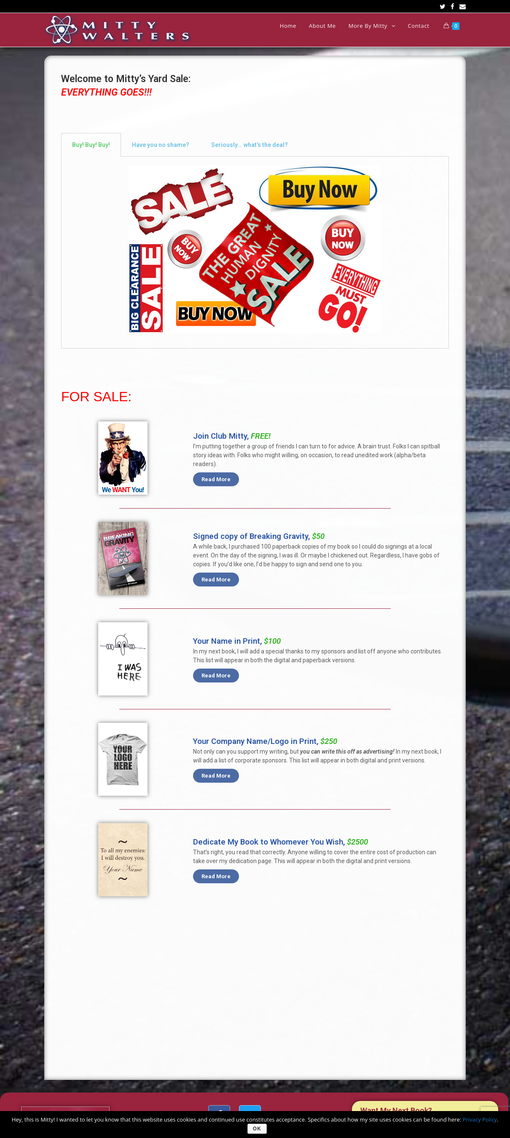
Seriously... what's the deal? (249, 144)
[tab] (91, 145)
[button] (216, 479)
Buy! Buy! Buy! (91, 144)
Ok (257, 1129)
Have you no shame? (160, 144)
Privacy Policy (480, 1119)
